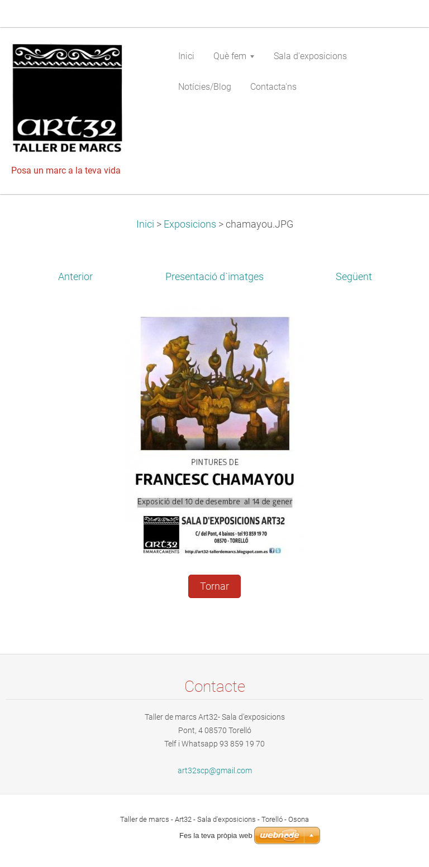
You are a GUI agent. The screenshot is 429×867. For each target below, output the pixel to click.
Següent (354, 276)
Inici (145, 224)
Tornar (214, 586)
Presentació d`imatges (214, 276)
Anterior (75, 276)
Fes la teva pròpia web (215, 835)
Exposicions (190, 224)
